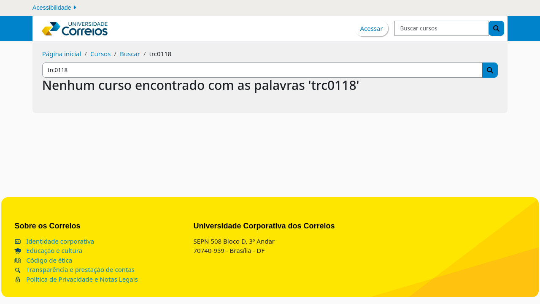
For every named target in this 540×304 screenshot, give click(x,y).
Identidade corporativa (73, 241)
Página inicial (61, 53)
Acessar (371, 28)
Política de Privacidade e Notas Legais (95, 279)
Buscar (130, 53)
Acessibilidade (54, 7)
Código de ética (62, 260)
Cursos (100, 53)
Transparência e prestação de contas (93, 269)
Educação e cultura (67, 250)
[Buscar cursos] (441, 28)
